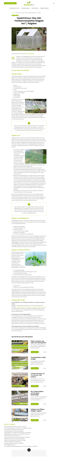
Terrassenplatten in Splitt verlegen (37, 358)
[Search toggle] (53, 3)
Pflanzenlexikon (25, 8)
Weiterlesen (34, 368)
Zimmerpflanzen (44, 8)
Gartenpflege (34, 8)
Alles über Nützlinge (10, 3)
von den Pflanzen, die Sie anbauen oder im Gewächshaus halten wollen (30, 307)
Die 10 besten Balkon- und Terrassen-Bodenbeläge (38, 392)
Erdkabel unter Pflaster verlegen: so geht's (37, 408)
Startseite (13, 12)
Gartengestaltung (14, 8)
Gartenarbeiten (15, 15)
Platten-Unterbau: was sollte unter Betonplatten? (38, 342)
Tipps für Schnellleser (29, 53)
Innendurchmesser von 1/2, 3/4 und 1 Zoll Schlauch (37, 375)
